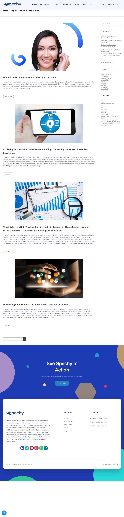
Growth (104, 113)
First (5, 339)
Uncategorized (106, 125)
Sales (103, 118)
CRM (102, 102)
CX (101, 105)
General (104, 109)
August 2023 (104, 80)
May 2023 (104, 85)
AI (101, 100)
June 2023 (104, 83)
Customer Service (107, 104)
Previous (9, 339)
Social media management (110, 122)
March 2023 (104, 89)
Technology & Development (111, 123)
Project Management (109, 116)
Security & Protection (109, 120)
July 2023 (104, 81)
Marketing (105, 114)
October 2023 (105, 76)
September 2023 (106, 78)
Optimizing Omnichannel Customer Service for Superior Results (36, 304)
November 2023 (106, 74)
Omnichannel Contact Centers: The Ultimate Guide (29, 77)
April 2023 (104, 87)
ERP (102, 107)
